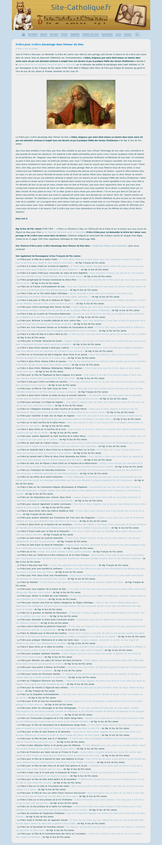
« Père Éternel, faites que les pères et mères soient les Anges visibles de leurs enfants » (80, 689)
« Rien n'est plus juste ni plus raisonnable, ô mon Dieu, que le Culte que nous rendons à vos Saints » (80, 788)
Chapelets (75, 34)
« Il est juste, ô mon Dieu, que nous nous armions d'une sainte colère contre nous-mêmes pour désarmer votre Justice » (81, 591)
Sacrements (107, 34)
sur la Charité (31, 49)
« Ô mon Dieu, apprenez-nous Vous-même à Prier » (73, 565)
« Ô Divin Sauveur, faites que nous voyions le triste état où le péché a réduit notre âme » (81, 582)
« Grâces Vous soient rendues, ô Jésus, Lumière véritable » (64, 552)
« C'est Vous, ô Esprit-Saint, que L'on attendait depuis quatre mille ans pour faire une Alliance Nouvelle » (79, 533)
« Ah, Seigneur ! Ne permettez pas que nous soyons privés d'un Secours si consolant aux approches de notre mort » (80, 829)
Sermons (54, 34)
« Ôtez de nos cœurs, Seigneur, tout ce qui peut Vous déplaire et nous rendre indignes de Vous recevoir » (81, 506)
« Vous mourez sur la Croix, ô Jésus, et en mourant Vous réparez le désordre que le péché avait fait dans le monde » (80, 431)
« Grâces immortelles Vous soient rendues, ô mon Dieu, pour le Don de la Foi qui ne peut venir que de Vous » (80, 801)
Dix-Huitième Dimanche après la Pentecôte (64, 232)
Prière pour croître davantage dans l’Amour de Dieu (49, 44)
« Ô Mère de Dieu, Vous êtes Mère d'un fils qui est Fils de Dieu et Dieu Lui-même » (81, 336)
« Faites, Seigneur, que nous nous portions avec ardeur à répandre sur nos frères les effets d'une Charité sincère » (78, 655)
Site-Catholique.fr (81, 8)
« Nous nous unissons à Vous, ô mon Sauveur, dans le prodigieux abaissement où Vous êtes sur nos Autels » (79, 424)
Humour (128, 34)
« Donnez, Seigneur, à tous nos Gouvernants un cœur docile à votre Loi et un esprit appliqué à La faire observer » (79, 703)
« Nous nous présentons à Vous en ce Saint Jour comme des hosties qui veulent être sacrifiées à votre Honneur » (80, 383)
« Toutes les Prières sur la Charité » (109, 246)
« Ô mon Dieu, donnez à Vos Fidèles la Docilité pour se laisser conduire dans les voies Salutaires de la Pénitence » (81, 597)
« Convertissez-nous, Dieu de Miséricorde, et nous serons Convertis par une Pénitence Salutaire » (79, 621)
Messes (43, 34)
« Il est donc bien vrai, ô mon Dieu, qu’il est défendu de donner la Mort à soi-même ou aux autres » (79, 696)
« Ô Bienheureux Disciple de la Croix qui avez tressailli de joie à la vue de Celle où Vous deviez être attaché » (80, 781)
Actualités (32, 34)
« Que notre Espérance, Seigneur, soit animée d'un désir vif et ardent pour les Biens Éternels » (80, 815)
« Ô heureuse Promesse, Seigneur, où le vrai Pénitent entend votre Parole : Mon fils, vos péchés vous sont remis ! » (80, 614)
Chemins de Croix (90, 34)
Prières (64, 34)
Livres (118, 34)
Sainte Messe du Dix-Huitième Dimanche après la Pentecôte (47, 65)
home (23, 35)
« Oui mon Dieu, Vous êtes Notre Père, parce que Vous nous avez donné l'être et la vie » (81, 281)
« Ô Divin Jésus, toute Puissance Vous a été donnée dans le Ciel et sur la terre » (80, 513)
